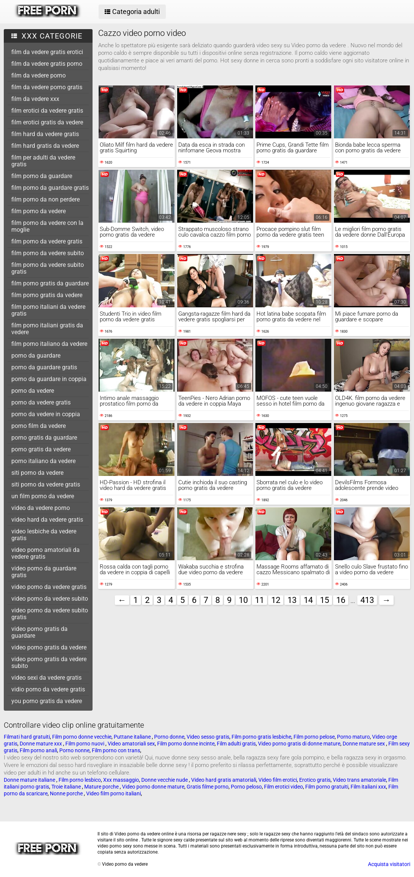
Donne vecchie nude (165, 780)
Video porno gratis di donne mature (299, 744)
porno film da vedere (38, 425)
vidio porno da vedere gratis (48, 689)
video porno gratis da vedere (49, 647)
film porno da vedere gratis (46, 241)
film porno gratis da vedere (46, 295)
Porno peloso (246, 787)
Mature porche (102, 787)
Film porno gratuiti (326, 787)
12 (275, 600)
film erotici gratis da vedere (47, 122)
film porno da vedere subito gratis (47, 268)
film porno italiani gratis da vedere (47, 329)
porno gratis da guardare (44, 437)
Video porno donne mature (153, 787)
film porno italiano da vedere (49, 343)
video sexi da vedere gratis (46, 677)
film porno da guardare (41, 176)
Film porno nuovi (85, 744)
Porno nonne (74, 750)
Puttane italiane (133, 737)
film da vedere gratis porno (46, 63)
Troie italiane (66, 787)
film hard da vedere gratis (45, 134)
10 (243, 600)
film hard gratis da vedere (45, 145)
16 (340, 600)
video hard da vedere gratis (47, 519)
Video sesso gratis (208, 737)
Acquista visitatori (389, 864)
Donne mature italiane (30, 780)
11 (259, 600)
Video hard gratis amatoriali (223, 780)
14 (308, 600)
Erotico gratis (315, 780)
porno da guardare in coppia (49, 379)
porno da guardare (35, 355)
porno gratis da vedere (41, 449)
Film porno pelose (314, 737)
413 (367, 600)
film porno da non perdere (45, 199)
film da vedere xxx (35, 98)
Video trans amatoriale (359, 780)
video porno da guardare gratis (43, 572)
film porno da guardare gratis (50, 187)
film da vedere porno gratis (46, 87)
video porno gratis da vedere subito (49, 662)
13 (292, 600)
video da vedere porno (40, 507)
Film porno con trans (116, 750)
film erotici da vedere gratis (47, 110)
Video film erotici (277, 780)
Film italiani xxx (368, 787)
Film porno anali (38, 750)
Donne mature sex (364, 744)
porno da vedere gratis (41, 402)
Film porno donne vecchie (81, 737)
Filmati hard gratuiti (27, 737)
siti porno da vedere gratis (45, 484)
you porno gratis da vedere (46, 701)
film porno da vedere (38, 211)
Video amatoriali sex (131, 744)
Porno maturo (353, 737)
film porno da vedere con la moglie (47, 226)
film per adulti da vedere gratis (43, 161)
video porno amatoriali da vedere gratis (45, 553)
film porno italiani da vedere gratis (48, 310)
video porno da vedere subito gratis (49, 614)
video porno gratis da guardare (39, 632)
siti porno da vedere (37, 472)
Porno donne (169, 737)
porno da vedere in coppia (45, 414)
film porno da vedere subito (47, 253)
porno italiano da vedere (43, 461)
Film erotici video (283, 787)
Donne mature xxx (41, 744)
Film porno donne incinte (186, 744)
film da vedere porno (38, 75)
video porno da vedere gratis (49, 586)
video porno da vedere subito (49, 598)
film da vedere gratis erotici (47, 52)
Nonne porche (67, 793)
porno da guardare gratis (44, 367)
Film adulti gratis (236, 744)
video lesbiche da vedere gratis (43, 535)
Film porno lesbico (80, 780)
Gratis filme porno (208, 787)
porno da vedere (32, 390)
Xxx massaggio (121, 780)
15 (324, 600)
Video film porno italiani (113, 793)
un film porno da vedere (42, 496)
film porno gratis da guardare (50, 283)
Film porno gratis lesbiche (261, 737)
